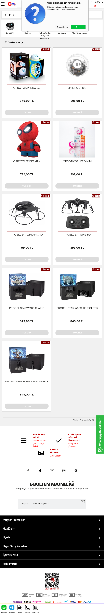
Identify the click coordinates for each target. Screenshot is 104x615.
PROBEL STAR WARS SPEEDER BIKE (27, 381)
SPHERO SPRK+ (77, 87)
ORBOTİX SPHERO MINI (77, 161)
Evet (78, 27)
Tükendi (26, 112)
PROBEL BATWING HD (77, 234)
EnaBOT (10, 27)
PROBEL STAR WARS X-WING (26, 308)
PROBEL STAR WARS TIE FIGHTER (77, 308)
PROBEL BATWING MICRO (27, 234)
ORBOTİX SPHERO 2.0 (26, 87)
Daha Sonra (62, 27)
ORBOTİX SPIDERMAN (26, 161)
